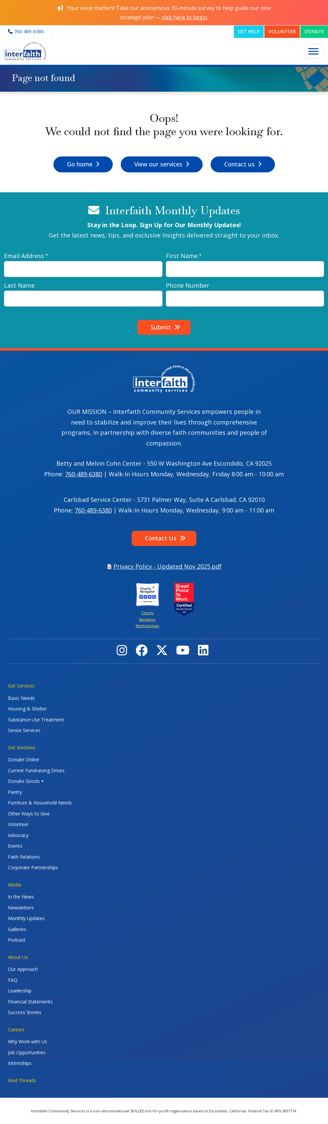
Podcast (17, 940)
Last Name (19, 285)
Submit (161, 327)
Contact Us (160, 538)
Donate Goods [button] (24, 781)
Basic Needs (21, 698)
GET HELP (249, 31)
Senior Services (24, 730)
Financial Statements (30, 1001)
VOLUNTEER (282, 31)
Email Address (24, 256)
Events (15, 846)
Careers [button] (16, 1029)
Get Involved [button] (21, 747)
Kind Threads (22, 1080)
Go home (80, 164)
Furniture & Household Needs (40, 802)
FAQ (12, 980)
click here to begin (184, 17)
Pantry (15, 792)
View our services (158, 164)
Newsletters (21, 907)
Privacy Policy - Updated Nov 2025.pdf (167, 566)
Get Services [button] (21, 686)
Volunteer (18, 824)
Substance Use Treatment (36, 719)
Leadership (20, 990)
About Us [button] (18, 957)
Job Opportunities (26, 1052)
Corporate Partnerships (33, 867)
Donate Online (23, 759)
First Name (182, 256)
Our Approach (23, 969)
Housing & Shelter (27, 708)
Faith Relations (24, 857)
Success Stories (24, 1012)
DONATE (314, 31)
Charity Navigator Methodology (147, 619)
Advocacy (18, 835)
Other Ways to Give (29, 813)
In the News (21, 896)
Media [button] (14, 885)
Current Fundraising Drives (36, 770)
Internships (20, 1063)
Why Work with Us (27, 1041)
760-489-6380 (83, 474)
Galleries (17, 929)
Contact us (239, 164)
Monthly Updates (26, 918)
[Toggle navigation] (314, 51)
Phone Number (187, 285)
